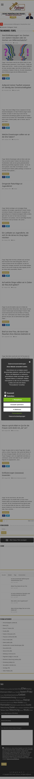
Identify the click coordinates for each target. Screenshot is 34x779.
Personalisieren (17, 413)
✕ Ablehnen (17, 409)
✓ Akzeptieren (17, 399)
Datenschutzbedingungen (17, 416)
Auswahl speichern (17, 404)
